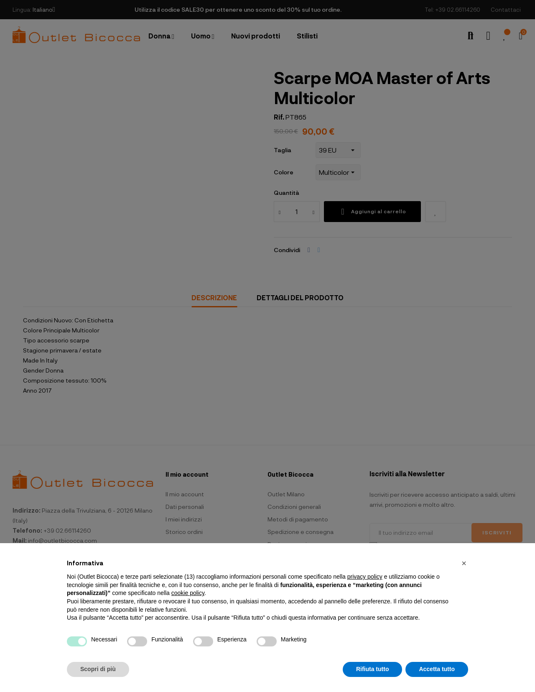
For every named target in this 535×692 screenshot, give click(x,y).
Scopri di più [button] (98, 669)
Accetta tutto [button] (437, 669)
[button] (464, 563)
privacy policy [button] (364, 576)
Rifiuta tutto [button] (372, 669)
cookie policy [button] (187, 593)
